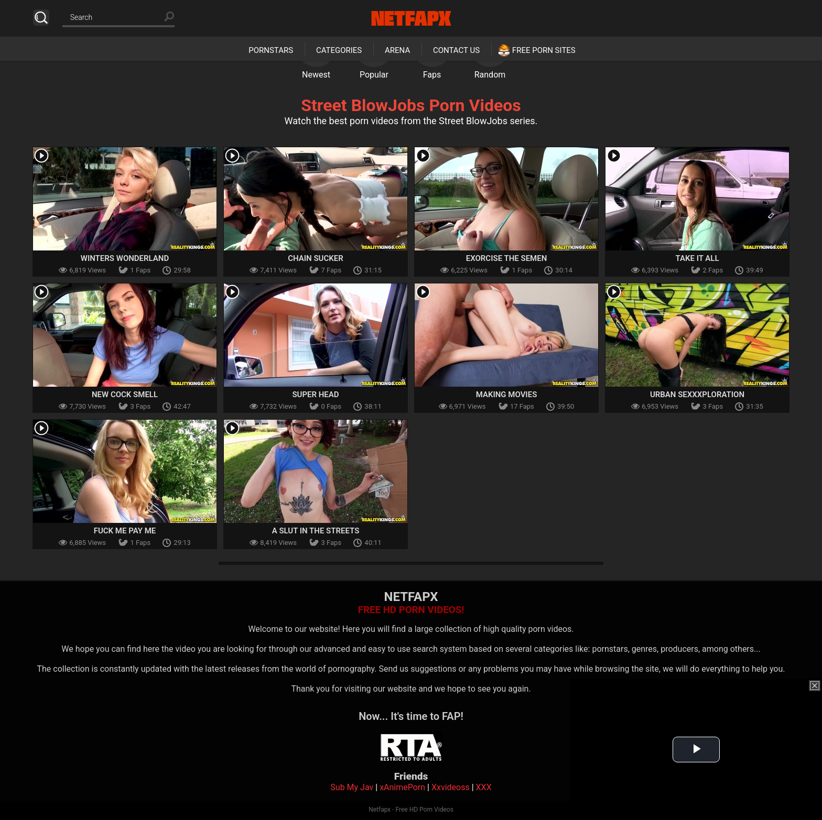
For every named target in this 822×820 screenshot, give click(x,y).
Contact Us (456, 50)
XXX (484, 787)
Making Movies (506, 394)
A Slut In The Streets (316, 530)
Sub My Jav (351, 787)
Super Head (315, 394)
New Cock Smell (125, 394)
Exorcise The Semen (506, 258)
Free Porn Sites (544, 50)
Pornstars (270, 50)
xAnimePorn (402, 787)
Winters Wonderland (125, 258)
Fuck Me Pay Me (125, 530)
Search (41, 17)
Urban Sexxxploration (697, 394)
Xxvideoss (450, 787)
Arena (397, 50)
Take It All (697, 258)
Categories (339, 50)
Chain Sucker (315, 258)
